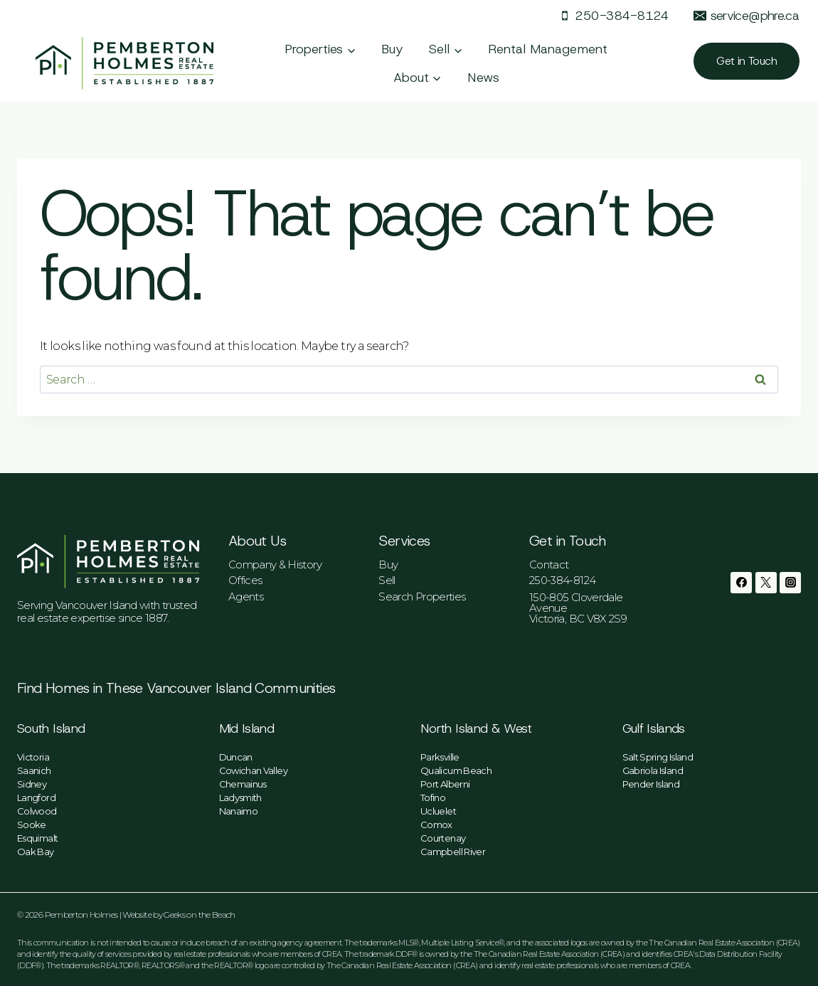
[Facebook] (741, 582)
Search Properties (421, 596)
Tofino (432, 797)
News (483, 77)
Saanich (34, 770)
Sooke (31, 824)
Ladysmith (240, 797)
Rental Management (547, 49)
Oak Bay (35, 851)
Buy (392, 49)
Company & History (275, 564)
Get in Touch (746, 60)
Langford (36, 797)
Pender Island (651, 784)
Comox (436, 824)
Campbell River (452, 851)
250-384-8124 (562, 580)
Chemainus (243, 784)
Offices (245, 580)
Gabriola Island (652, 770)
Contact (549, 564)
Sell (386, 580)
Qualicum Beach (456, 770)
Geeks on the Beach (199, 914)
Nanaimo (238, 811)
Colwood (37, 811)
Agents (245, 596)
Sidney (31, 784)
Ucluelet (438, 811)
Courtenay (442, 838)
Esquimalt (37, 838)
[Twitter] (766, 582)
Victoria (33, 757)
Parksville (440, 757)
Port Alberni (444, 784)
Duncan (236, 757)
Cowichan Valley (253, 770)
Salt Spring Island (657, 757)
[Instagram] (790, 582)
